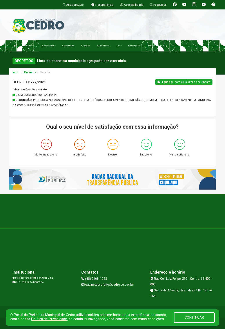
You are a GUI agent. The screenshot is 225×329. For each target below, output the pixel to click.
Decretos (30, 72)
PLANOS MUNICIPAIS (157, 46)
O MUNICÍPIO (28, 46)
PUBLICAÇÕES (135, 46)
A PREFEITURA (48, 46)
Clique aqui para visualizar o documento (184, 82)
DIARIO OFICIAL (103, 46)
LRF (119, 46)
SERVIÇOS (85, 46)
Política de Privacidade (49, 319)
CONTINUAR (194, 317)
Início (16, 72)
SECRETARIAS (68, 46)
